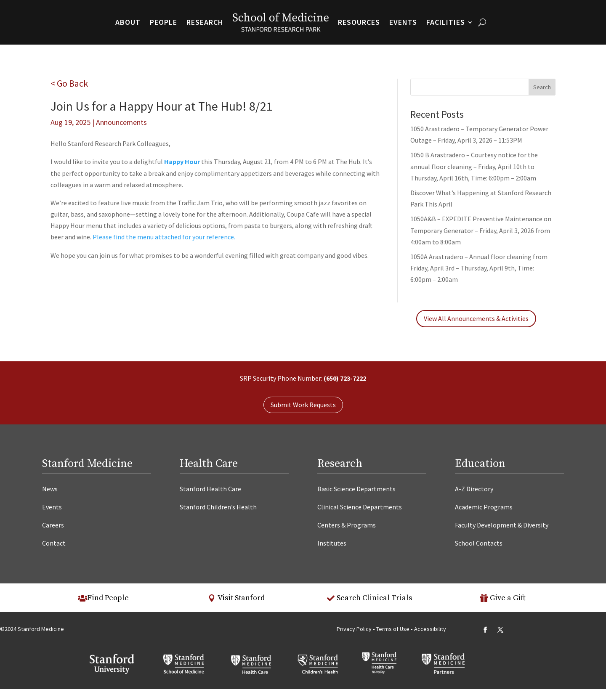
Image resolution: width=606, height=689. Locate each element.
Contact (54, 543)
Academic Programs (484, 507)
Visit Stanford (241, 598)
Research (204, 22)
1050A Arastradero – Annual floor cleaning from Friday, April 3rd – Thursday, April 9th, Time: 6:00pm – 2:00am (479, 268)
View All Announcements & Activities (476, 318)
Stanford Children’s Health (218, 507)
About (128, 22)
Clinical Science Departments (359, 507)
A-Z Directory (474, 489)
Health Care (209, 464)
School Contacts (478, 543)
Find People (108, 598)
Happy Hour (182, 161)
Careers (53, 525)
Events (403, 22)
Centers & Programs (346, 525)
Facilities (445, 22)
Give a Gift (508, 598)
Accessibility (430, 629)
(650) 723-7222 (345, 378)
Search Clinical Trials (374, 598)
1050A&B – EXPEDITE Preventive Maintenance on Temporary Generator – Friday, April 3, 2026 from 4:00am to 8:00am (480, 230)
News (50, 489)
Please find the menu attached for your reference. (164, 237)
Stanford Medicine (87, 464)
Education (480, 464)
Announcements (121, 122)
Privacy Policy (354, 629)
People (163, 22)
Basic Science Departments (356, 489)
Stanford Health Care (210, 489)
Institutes (331, 543)
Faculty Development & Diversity (501, 525)
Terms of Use (393, 629)
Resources (359, 22)
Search (542, 87)
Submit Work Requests (303, 404)
